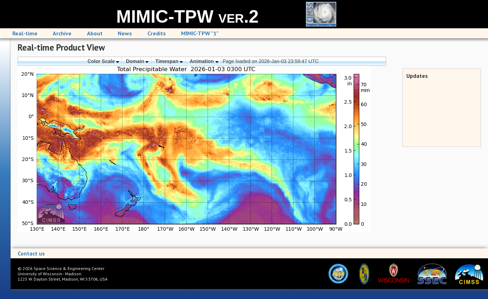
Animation (204, 61)
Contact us (31, 253)
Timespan (169, 61)
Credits (156, 33)
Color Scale (103, 61)
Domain (137, 61)
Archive (62, 33)
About (95, 33)
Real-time (24, 33)
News (125, 33)
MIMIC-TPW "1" (200, 33)
